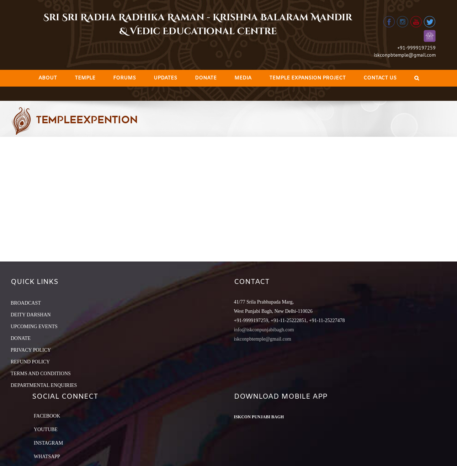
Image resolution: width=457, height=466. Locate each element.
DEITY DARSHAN (31, 314)
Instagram (48, 443)
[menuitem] (48, 78)
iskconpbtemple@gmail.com (405, 55)
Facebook (47, 416)
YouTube (46, 429)
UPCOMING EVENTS (34, 326)
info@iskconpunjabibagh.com (264, 329)
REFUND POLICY (30, 361)
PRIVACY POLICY (31, 350)
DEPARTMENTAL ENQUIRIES (44, 385)
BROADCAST (26, 303)
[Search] (416, 78)
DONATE (21, 338)
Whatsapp (47, 456)
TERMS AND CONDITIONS (41, 373)
